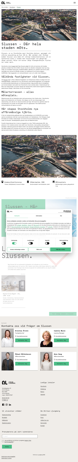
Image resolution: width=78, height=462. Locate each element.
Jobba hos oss (45, 420)
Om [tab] (61, 215)
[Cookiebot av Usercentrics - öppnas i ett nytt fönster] (64, 211)
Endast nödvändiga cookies (17, 249)
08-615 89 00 (5, 398)
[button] (74, 3)
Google (19, 225)
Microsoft (36, 225)
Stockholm (12, 7)
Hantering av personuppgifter (8, 456)
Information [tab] (39, 215)
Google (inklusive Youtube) (37, 226)
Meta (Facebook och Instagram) (20, 226)
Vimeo (29, 225)
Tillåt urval (39, 249)
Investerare (44, 414)
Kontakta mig (22, 340)
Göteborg (43, 389)
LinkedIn (50, 226)
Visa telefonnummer (22, 336)
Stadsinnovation (6, 423)
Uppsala (43, 394)
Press (42, 417)
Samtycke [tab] (17, 215)
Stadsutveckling (6, 414)
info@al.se (5, 400)
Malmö (42, 391)
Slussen (19, 7)
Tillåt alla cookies (60, 249)
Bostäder (4, 417)
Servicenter (44, 423)
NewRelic (24, 225)
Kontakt (43, 425)
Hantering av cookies (6, 458)
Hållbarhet (5, 420)
